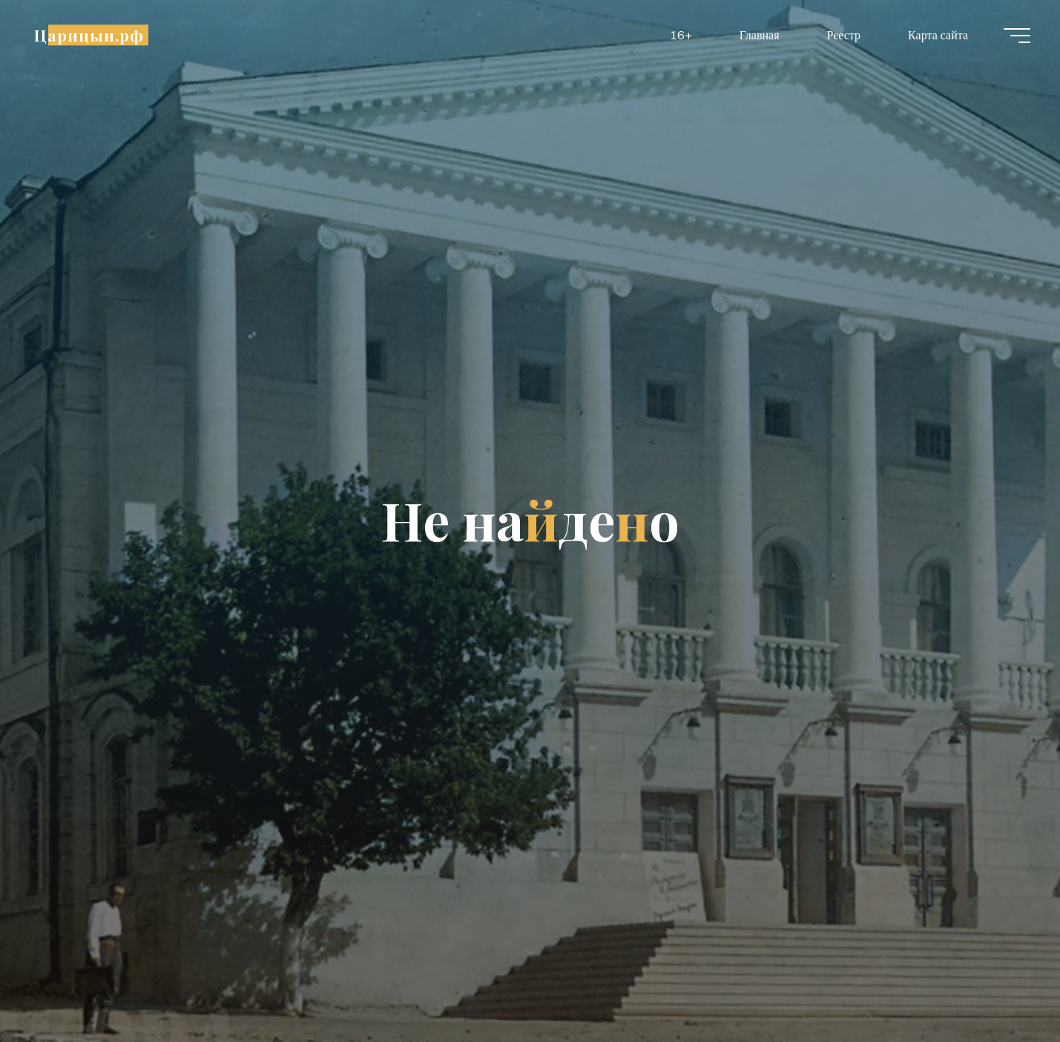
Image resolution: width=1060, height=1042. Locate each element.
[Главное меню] (1017, 35)
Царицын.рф (89, 34)
